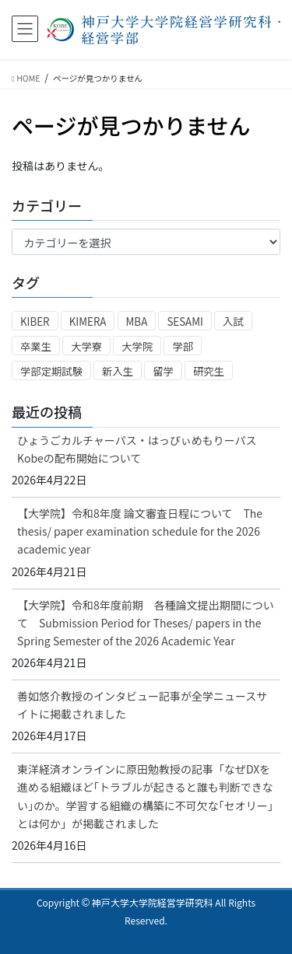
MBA (137, 321)
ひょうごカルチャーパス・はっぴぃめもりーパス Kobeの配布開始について (137, 449)
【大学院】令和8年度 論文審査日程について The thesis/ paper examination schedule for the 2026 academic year (139, 531)
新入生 (117, 371)
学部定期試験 (51, 371)
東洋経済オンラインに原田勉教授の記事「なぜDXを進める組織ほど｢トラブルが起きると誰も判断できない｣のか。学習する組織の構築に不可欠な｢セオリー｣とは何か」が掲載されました (145, 795)
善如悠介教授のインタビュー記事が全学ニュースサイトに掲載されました (142, 705)
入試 (233, 321)
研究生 (208, 371)
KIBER (35, 321)
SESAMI (185, 321)
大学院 (137, 346)
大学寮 (86, 346)
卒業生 (35, 346)
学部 (182, 346)
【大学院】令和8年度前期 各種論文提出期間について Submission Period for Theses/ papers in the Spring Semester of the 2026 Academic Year (145, 622)
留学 (163, 371)
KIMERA (88, 321)
